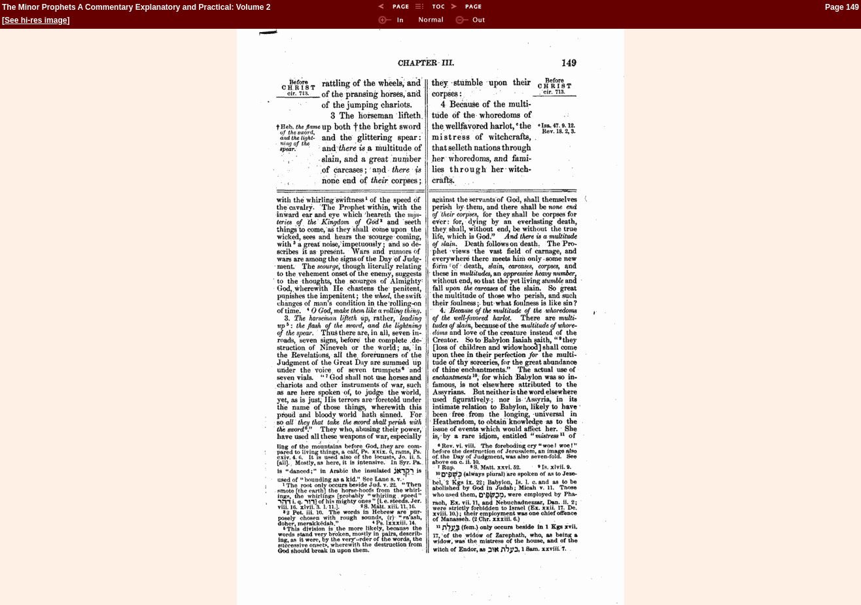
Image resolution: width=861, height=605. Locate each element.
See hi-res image (36, 20)
